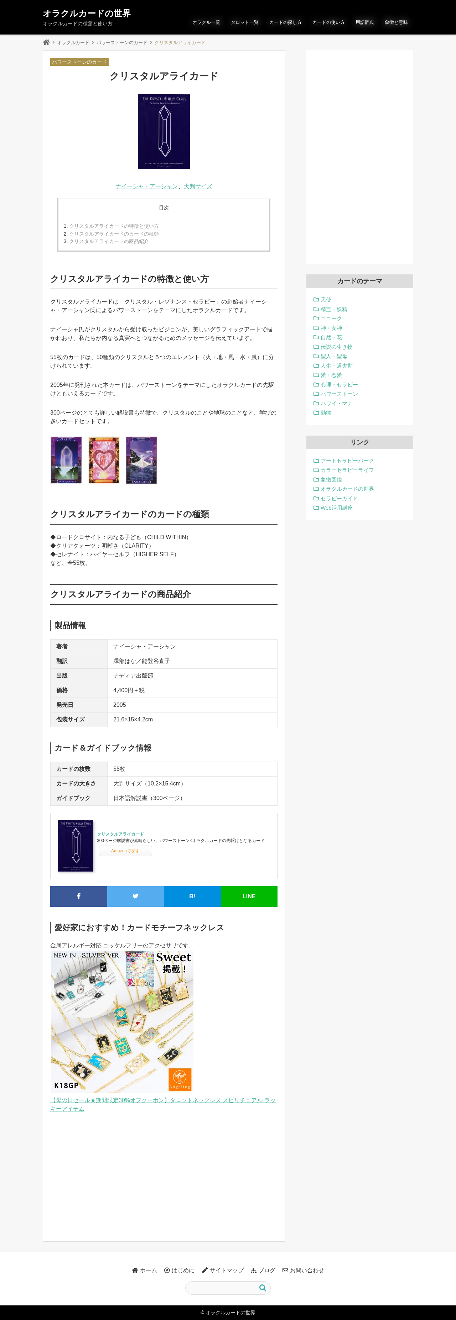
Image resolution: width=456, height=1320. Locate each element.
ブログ (266, 1270)
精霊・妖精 (334, 309)
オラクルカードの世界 (87, 13)
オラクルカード (73, 42)
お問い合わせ (307, 1270)
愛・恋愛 (331, 375)
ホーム (148, 1270)
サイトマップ (226, 1270)
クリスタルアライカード (120, 834)
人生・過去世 (337, 366)
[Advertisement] (164, 1174)
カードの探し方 (285, 22)
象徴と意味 (396, 22)
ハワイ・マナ (337, 403)
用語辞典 (365, 22)
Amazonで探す (125, 850)
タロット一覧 (245, 22)
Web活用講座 (337, 508)
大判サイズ (198, 186)
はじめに (183, 1270)
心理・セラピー (339, 385)
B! (192, 896)
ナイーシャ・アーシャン (146, 186)
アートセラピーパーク (347, 461)
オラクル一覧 (206, 22)
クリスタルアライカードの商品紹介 (109, 241)
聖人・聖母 (334, 356)
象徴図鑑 (331, 480)
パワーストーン (339, 394)
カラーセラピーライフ (347, 470)
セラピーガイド (339, 498)
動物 (326, 413)
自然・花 (331, 337)
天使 (326, 299)
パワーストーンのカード (122, 42)
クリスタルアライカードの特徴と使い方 (114, 226)
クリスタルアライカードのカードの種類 (114, 234)
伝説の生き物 (337, 347)
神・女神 (331, 328)
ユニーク (331, 318)
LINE (249, 896)
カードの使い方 (328, 22)
